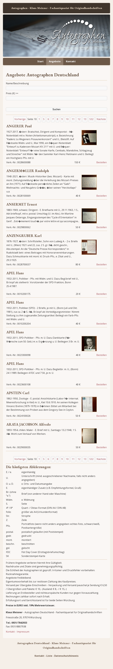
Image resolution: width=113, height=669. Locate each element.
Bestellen (101, 162)
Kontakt (71, 61)
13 (85, 119)
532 (91, 119)
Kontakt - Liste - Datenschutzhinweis (56, 655)
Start (40, 61)
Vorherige (20, 119)
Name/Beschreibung (17, 83)
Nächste (101, 119)
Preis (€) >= (12, 93)
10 (67, 119)
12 (79, 119)
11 (73, 119)
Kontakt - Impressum (17, 631)
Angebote (55, 61)
